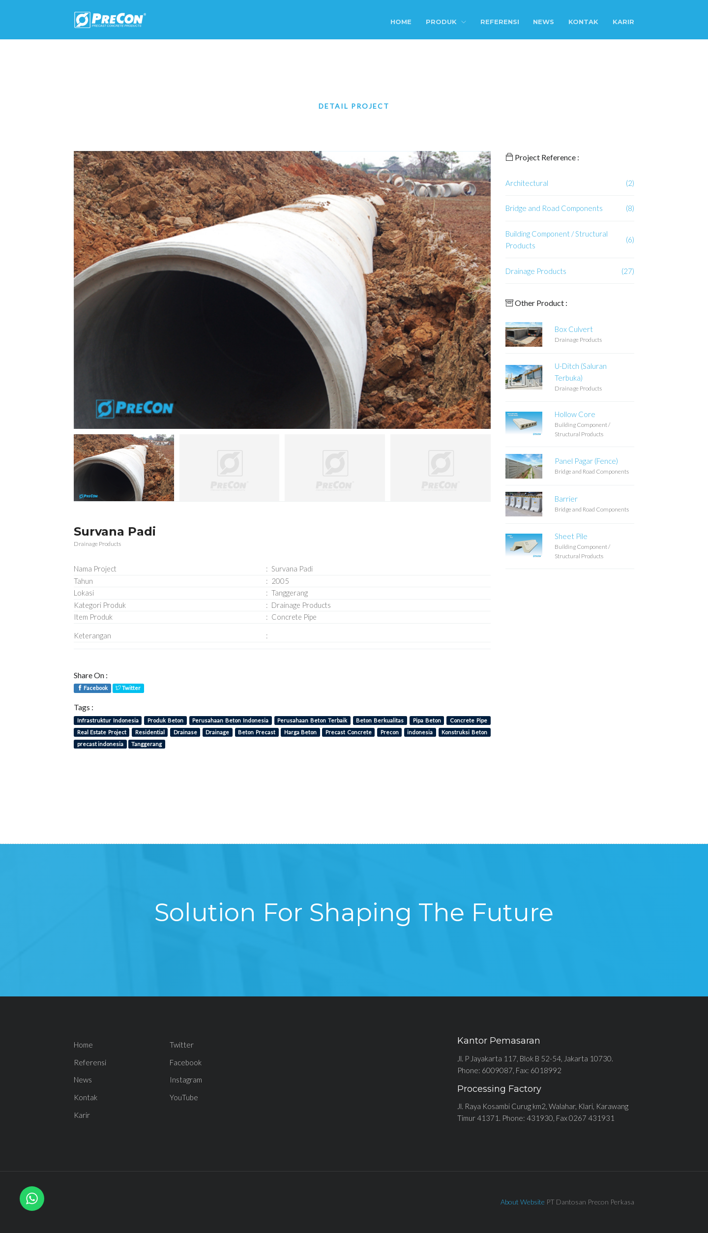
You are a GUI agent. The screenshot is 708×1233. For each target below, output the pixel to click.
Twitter (128, 688)
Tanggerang (146, 744)
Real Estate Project (101, 732)
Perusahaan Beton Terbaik (312, 720)
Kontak (583, 22)
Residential (150, 732)
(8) (630, 208)
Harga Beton (300, 732)
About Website (523, 1202)
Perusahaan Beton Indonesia (230, 720)
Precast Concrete (348, 732)
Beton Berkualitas (380, 720)
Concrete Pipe (468, 720)
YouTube (184, 1097)
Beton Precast (256, 732)
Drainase (185, 732)
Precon (390, 732)
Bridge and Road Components (554, 208)
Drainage (217, 732)
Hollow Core (575, 414)
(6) (630, 239)
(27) (627, 271)
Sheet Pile (571, 536)
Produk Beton (165, 720)
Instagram (186, 1079)
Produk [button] (446, 22)
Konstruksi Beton (464, 732)
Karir (623, 22)
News (543, 22)
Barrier (566, 498)
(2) (630, 183)
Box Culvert (574, 329)
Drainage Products (535, 271)
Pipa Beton (427, 720)
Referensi (499, 22)
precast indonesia (100, 744)
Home (401, 22)
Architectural (526, 183)
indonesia (420, 732)
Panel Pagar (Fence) (586, 460)
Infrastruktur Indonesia (108, 720)
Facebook (92, 688)
